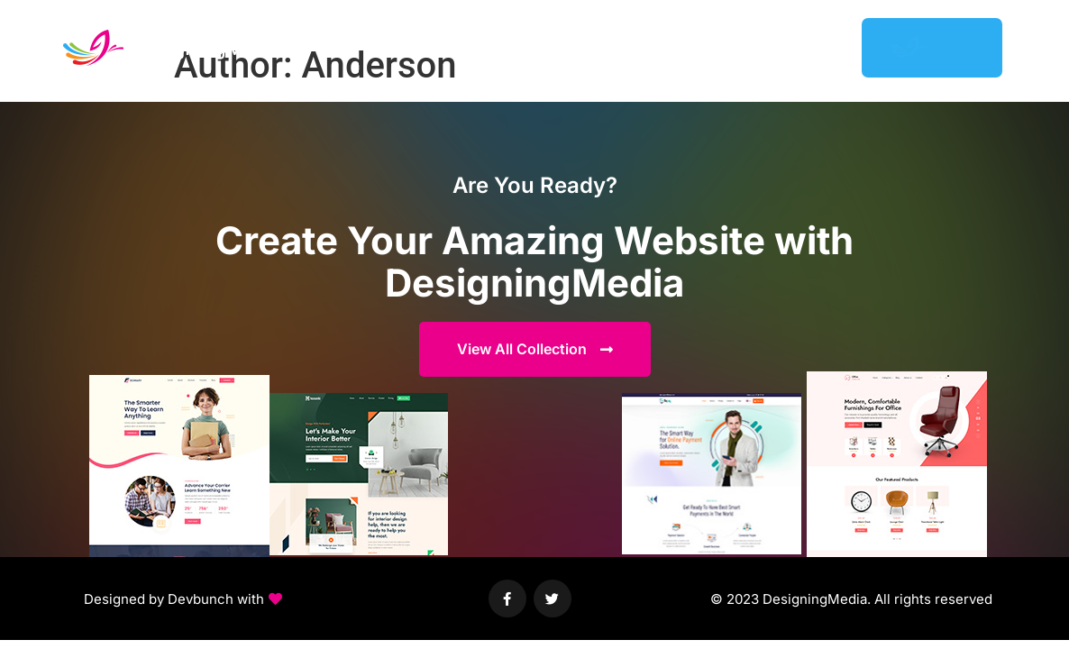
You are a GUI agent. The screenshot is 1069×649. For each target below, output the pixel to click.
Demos (567, 47)
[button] (183, 599)
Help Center (729, 47)
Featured (639, 47)
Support (816, 47)
